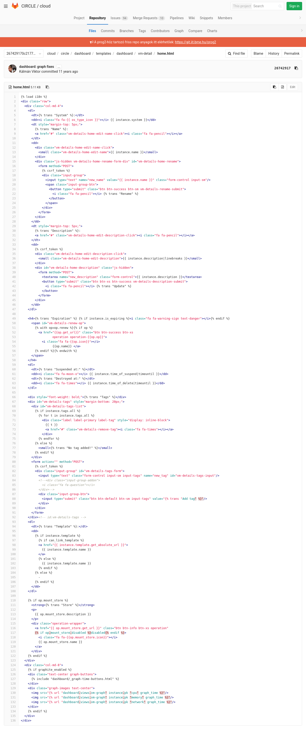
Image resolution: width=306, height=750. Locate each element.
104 (11, 572)
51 (11, 328)
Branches (127, 31)
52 (11, 332)
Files (92, 31)
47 (11, 309)
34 (11, 249)
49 (11, 318)
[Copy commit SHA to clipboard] (296, 68)
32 (11, 240)
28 (11, 221)
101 (11, 559)
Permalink (291, 53)
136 (11, 720)
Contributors (160, 31)
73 (11, 429)
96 (11, 535)
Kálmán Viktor (30, 71)
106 (11, 582)
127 (11, 679)
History (273, 53)
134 (11, 711)
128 (11, 683)
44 (11, 295)
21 (11, 189)
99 (11, 549)
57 (11, 355)
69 (11, 411)
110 (11, 600)
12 (11, 147)
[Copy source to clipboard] (274, 87)
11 (11, 143)
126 (11, 674)
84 (11, 480)
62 (11, 378)
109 (11, 596)
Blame (258, 53)
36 (11, 258)
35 (11, 254)
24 (11, 203)
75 (11, 438)
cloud (45, 6)
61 (11, 374)
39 (11, 272)
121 (11, 651)
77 (11, 448)
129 (11, 688)
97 (11, 540)
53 (11, 337)
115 (11, 623)
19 (11, 180)
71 (11, 420)
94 (11, 526)
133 (11, 706)
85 (11, 485)
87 (11, 494)
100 (11, 554)
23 (11, 198)
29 (11, 226)
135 (11, 716)
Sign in (294, 6)
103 (11, 568)
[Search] (268, 6)
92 (11, 517)
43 (11, 291)
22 (11, 194)
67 (11, 401)
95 (11, 531)
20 (11, 184)
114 (11, 619)
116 (11, 628)
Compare (195, 31)
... (59, 67)
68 (11, 406)
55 (11, 346)
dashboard (82, 53)
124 (11, 665)
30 (11, 230)
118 (11, 637)
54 (11, 341)
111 (11, 605)
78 (11, 452)
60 (11, 369)
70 (11, 415)
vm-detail (145, 53)
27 (11, 217)
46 (11, 304)
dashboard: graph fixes (36, 67)
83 (11, 475)
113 (11, 614)
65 (11, 392)
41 (11, 281)
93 (11, 522)
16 (11, 166)
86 (11, 489)
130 (11, 693)
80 (11, 462)
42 (11, 286)
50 (11, 323)
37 (11, 263)
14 (11, 157)
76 (11, 443)
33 (11, 244)
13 (11, 152)
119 (11, 642)
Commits (108, 31)
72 (11, 425)
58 (11, 360)
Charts (212, 31)
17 (11, 170)
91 (11, 512)
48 (11, 314)
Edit (292, 87)
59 (11, 364)
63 (11, 383)
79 (11, 457)
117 (11, 632)
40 (11, 277)
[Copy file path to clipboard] (47, 87)
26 (11, 212)
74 (11, 434)
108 (11, 591)
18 (11, 175)
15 (11, 161)
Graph (179, 31)
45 (11, 300)
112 (11, 609)
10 (11, 138)
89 (11, 503)
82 (11, 471)
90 (11, 508)
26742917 (282, 68)
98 (11, 545)
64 (11, 388)
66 (11, 397)
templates (103, 53)
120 (11, 646)
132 (11, 702)
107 (11, 586)
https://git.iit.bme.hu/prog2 (195, 42)
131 (11, 697)
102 (11, 563)
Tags (142, 31)
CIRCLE (28, 6)
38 (11, 267)
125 (11, 669)
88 (11, 498)
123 (11, 660)
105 (11, 577)
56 (11, 351)
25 (11, 207)
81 (11, 466)
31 (11, 235)
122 (11, 656)
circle (65, 53)
